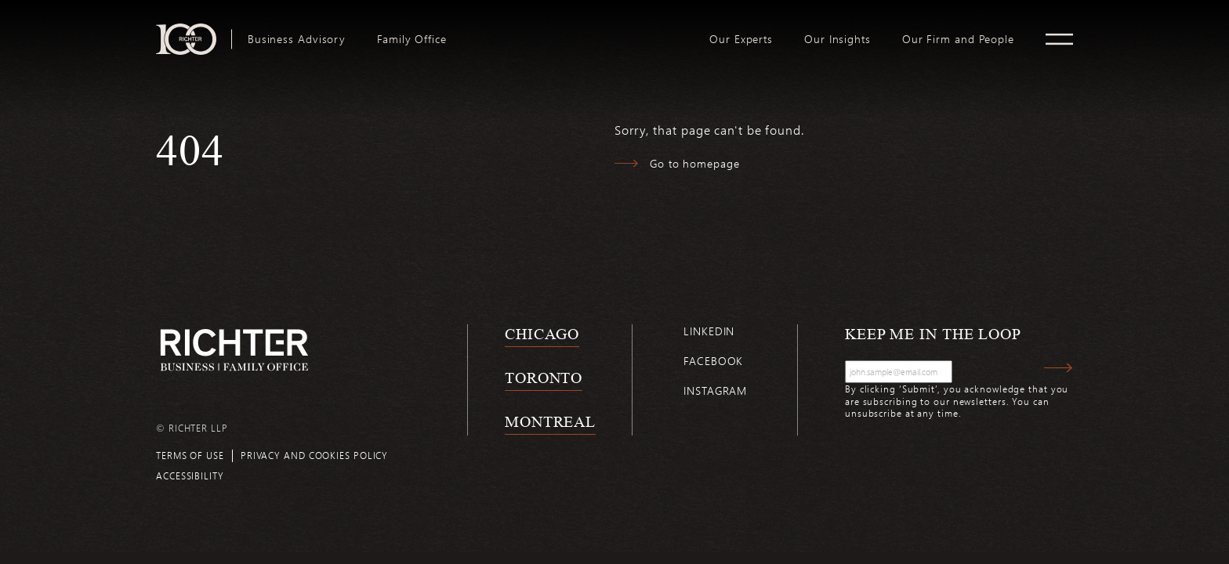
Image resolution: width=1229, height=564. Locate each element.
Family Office (412, 39)
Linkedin (708, 331)
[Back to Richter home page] (234, 349)
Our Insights (837, 39)
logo (578, 30)
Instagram (715, 390)
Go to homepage (695, 163)
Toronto (543, 377)
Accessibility (190, 475)
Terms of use (190, 455)
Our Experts (741, 39)
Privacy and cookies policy (314, 455)
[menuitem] (297, 39)
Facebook (713, 360)
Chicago (542, 333)
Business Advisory (297, 39)
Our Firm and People (958, 39)
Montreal (550, 421)
